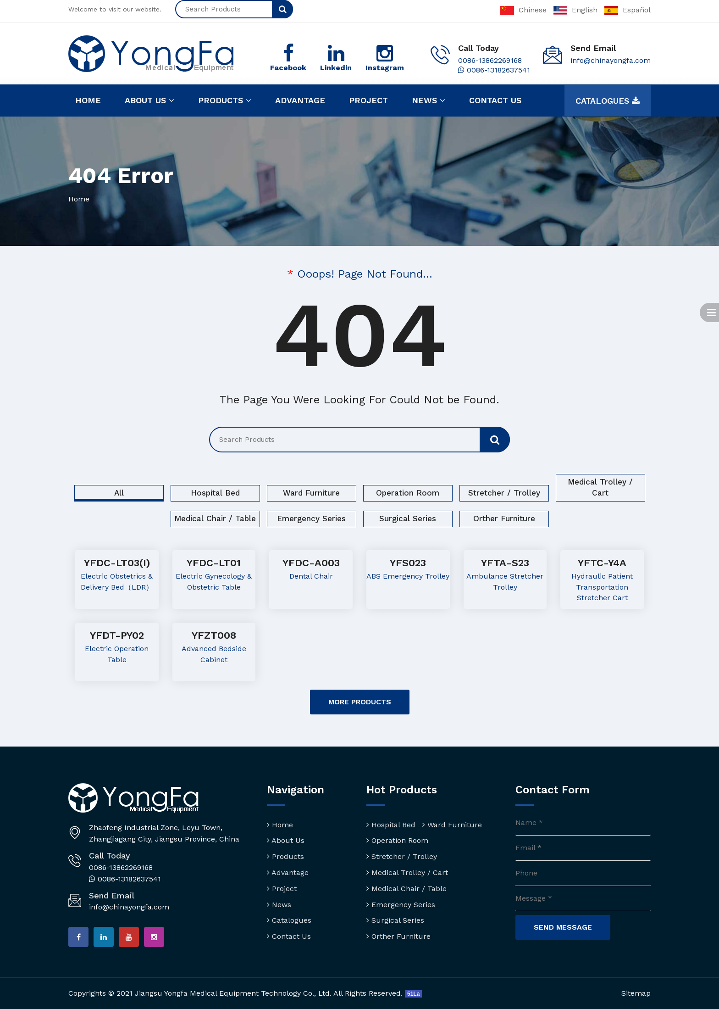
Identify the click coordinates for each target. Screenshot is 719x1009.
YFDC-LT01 (214, 563)
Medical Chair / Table (215, 518)
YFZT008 (214, 635)
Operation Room (407, 492)
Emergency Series (311, 518)
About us (149, 100)
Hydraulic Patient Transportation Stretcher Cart (602, 587)
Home (88, 100)
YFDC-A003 (311, 563)
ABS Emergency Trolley (407, 576)
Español (627, 10)
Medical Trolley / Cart (600, 487)
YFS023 (408, 563)
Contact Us (289, 936)
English (575, 10)
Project (368, 100)
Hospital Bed (215, 492)
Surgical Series (407, 518)
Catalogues (607, 101)
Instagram (384, 67)
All (119, 492)
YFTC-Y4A (602, 563)
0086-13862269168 (490, 60)
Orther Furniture (504, 518)
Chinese (523, 10)
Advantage (300, 100)
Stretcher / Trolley (504, 492)
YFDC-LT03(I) (117, 563)
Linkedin (336, 67)
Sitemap (636, 993)
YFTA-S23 (505, 563)
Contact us (495, 100)
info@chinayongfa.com (610, 60)
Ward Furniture (311, 492)
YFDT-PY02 (117, 635)
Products (224, 100)
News (428, 100)
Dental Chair (311, 576)
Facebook (288, 67)
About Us (285, 840)
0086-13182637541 (494, 70)
